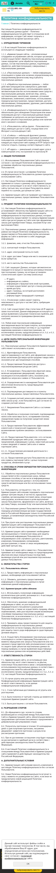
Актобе (19, 3)
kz (41, 4)
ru (36, 4)
